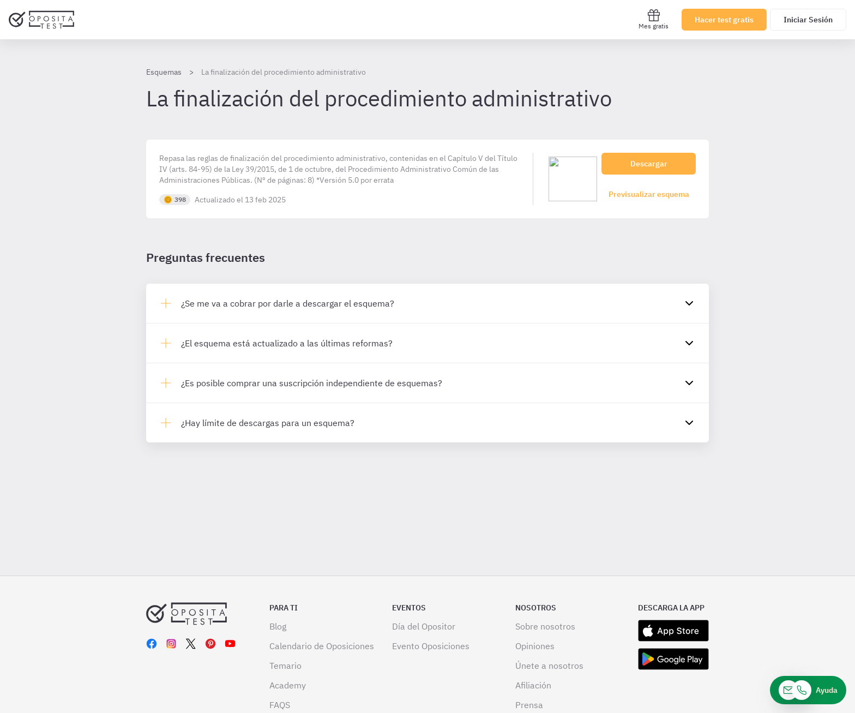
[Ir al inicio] (41, 20)
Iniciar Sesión (808, 20)
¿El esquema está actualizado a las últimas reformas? (287, 343)
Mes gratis (654, 19)
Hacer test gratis (724, 20)
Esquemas (164, 72)
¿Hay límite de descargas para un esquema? (267, 422)
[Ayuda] (808, 690)
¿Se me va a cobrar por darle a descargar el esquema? (287, 303)
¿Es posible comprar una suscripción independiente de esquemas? (311, 383)
